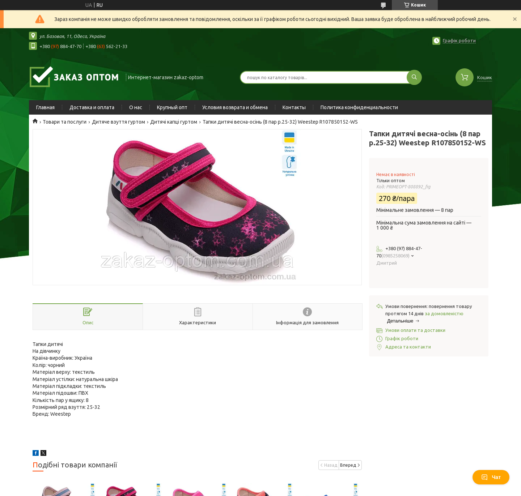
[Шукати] (414, 77)
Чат (491, 477)
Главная (45, 107)
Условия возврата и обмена (235, 107)
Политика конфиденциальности (359, 107)
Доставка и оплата (91, 107)
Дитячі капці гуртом (173, 122)
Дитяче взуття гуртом (118, 122)
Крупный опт (172, 107)
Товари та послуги (64, 122)
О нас (135, 107)
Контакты (294, 107)
